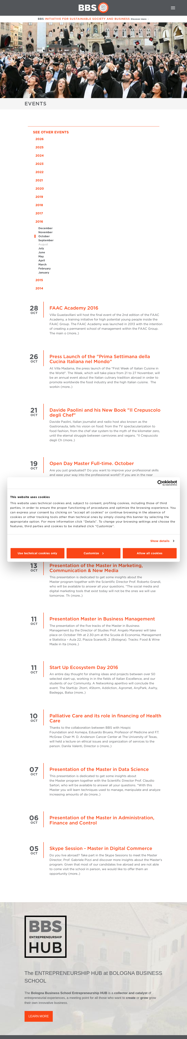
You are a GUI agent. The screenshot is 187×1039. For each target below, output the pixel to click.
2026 (39, 139)
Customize (94, 553)
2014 (39, 288)
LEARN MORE (39, 1016)
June (41, 252)
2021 (39, 180)
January (43, 272)
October (44, 236)
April (41, 260)
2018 (39, 205)
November (45, 232)
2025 (39, 147)
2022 (39, 172)
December (45, 228)
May (41, 256)
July (41, 248)
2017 (39, 213)
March (42, 264)
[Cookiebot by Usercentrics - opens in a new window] (160, 483)
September (46, 240)
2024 (39, 155)
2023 (39, 164)
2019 (39, 197)
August (43, 244)
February (44, 268)
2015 (39, 280)
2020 (39, 188)
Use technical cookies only (37, 553)
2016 (39, 221)
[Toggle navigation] (173, 8)
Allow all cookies (149, 553)
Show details (160, 541)
